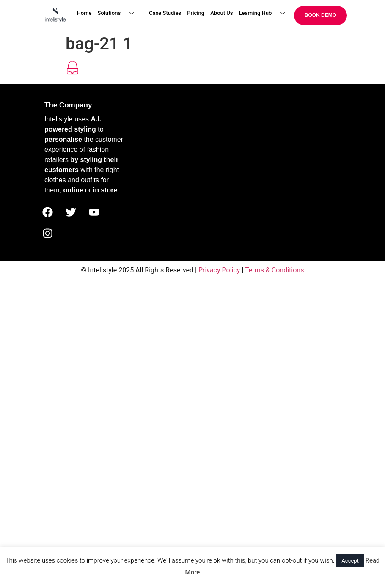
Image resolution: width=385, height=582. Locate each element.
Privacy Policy (219, 270)
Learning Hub (265, 13)
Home (84, 13)
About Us (221, 13)
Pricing (195, 13)
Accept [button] (350, 560)
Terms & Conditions (274, 270)
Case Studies (165, 13)
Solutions (118, 13)
